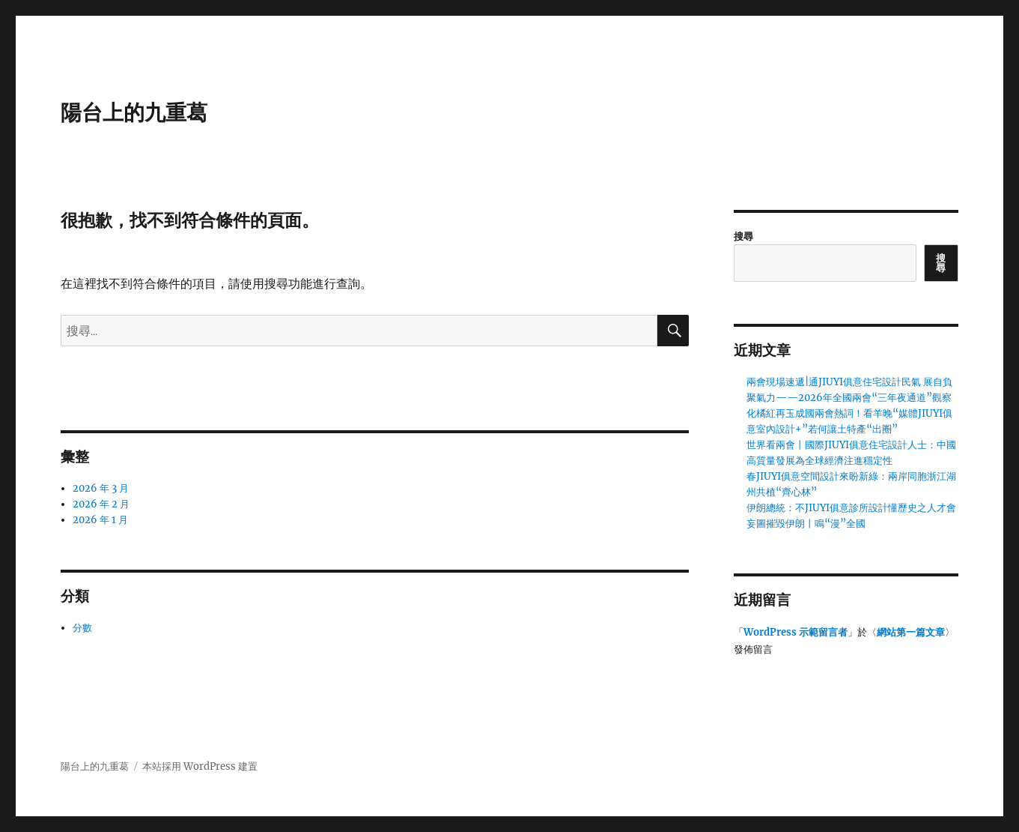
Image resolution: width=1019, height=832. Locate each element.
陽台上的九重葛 (134, 112)
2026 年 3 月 (101, 488)
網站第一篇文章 (911, 632)
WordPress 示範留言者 (795, 632)
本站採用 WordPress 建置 (200, 766)
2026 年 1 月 (100, 519)
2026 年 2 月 (101, 504)
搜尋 (743, 236)
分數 (82, 627)
